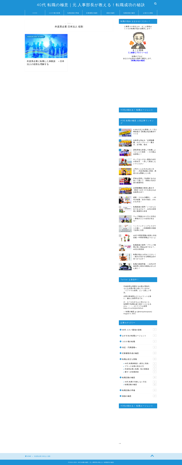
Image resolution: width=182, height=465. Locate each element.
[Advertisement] (138, 85)
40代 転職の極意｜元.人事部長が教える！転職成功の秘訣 (91, 4)
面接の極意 (111, 13)
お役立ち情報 (148, 13)
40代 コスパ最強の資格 (139, 329)
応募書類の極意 (92, 13)
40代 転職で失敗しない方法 (140, 382)
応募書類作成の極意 (139, 353)
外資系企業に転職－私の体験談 (140, 369)
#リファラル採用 (140, 306)
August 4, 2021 (130, 313)
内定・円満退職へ (139, 347)
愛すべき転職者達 (140, 372)
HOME (34, 13)
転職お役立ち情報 (139, 359)
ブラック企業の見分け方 (140, 366)
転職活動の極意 (129, 13)
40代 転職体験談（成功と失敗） (140, 363)
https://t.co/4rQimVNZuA (133, 308)
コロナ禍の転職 (54, 13)
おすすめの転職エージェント (139, 335)
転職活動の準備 (73, 13)
